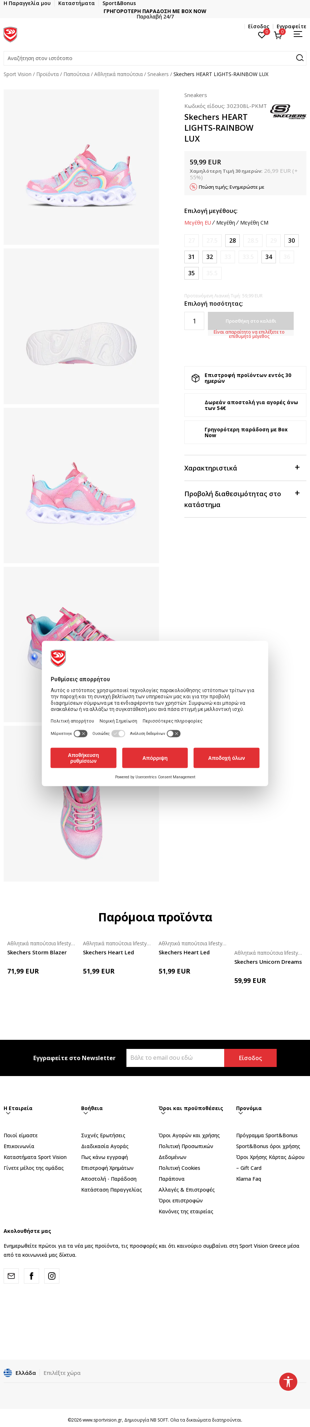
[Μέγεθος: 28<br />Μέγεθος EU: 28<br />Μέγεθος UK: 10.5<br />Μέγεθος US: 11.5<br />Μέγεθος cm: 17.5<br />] (232, 240)
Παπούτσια (76, 74)
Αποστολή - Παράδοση (109, 1178)
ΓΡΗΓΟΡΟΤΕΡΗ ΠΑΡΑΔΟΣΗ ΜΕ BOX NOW (170, 11)
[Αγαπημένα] (262, 34)
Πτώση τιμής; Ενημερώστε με (231, 187)
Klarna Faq (248, 1178)
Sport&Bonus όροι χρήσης (268, 1146)
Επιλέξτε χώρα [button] (61, 1372)
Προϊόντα (47, 74)
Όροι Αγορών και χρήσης (189, 1135)
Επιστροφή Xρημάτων (107, 1167)
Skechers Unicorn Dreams (268, 961)
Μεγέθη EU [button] (197, 223)
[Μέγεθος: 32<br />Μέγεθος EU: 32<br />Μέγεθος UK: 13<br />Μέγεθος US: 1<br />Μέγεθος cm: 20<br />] (209, 257)
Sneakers (158, 74)
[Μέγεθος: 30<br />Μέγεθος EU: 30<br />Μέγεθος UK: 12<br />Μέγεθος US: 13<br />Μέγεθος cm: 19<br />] (291, 240)
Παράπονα (172, 1178)
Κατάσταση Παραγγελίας (111, 1189)
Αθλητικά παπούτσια (118, 74)
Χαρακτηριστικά (241, 467)
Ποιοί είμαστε (21, 1135)
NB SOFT (159, 1420)
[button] (155, 58)
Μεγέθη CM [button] (254, 223)
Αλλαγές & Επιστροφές (187, 1189)
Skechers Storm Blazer (37, 952)
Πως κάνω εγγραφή (104, 1157)
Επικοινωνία (19, 1146)
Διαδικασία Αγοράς (105, 1146)
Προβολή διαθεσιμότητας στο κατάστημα (241, 498)
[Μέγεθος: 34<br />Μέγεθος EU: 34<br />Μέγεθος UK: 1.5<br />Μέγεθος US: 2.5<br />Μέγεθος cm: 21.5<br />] (268, 257)
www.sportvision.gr (102, 1420)
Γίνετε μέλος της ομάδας (34, 1167)
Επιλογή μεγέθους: (211, 211)
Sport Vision (18, 74)
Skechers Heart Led (108, 952)
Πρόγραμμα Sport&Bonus (267, 1135)
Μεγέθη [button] (225, 223)
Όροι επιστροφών (181, 1200)
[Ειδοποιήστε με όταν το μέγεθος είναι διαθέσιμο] (191, 240)
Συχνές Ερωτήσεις (103, 1135)
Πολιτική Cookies (179, 1167)
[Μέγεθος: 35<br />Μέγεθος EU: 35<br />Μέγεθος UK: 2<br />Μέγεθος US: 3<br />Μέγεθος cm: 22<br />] (191, 273)
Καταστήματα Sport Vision (35, 1157)
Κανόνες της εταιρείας (186, 1211)
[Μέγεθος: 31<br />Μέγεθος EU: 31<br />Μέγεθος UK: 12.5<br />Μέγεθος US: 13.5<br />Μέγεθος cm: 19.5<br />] (191, 257)
